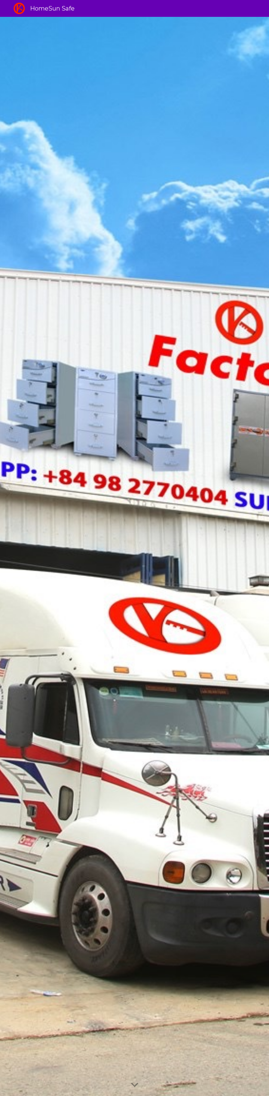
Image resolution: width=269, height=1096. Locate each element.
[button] (134, 1085)
